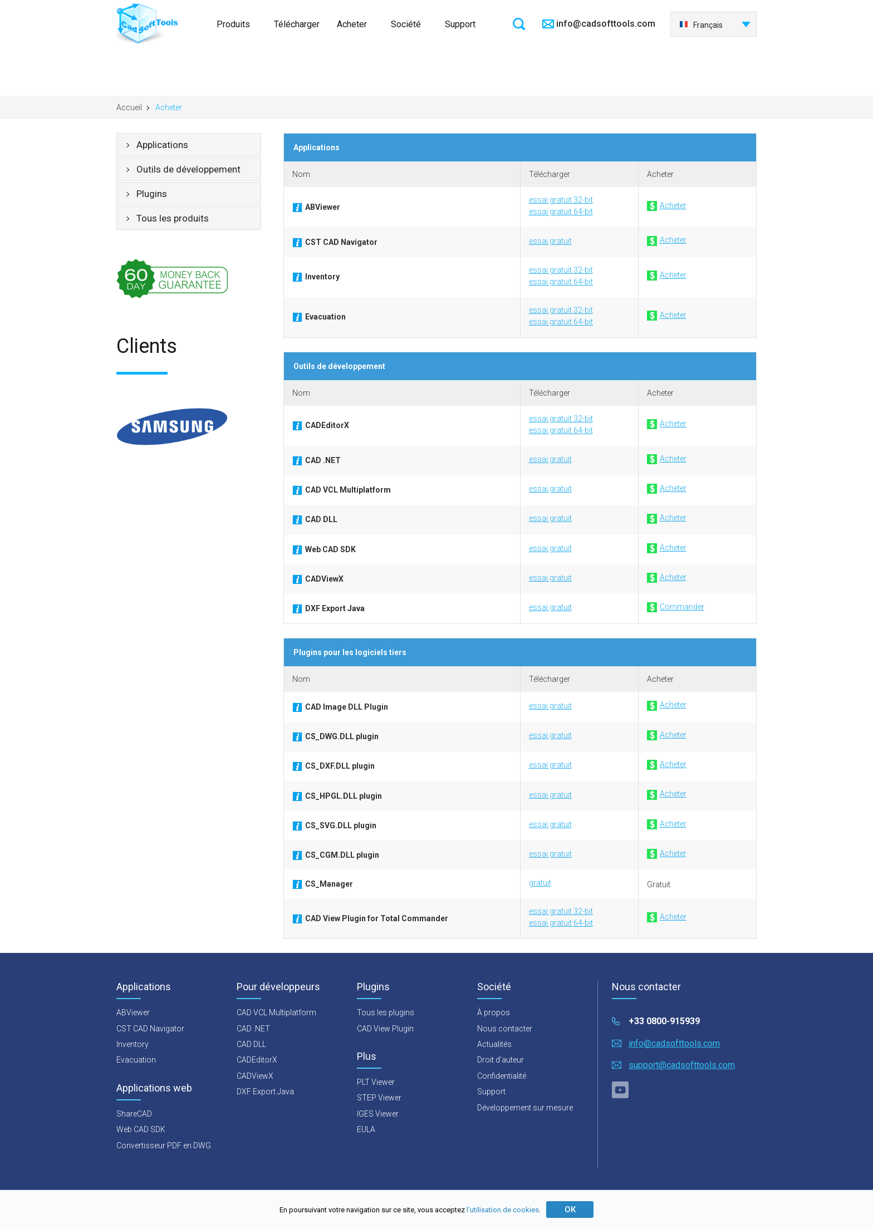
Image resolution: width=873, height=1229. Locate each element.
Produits (233, 24)
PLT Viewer (376, 1082)
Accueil (129, 107)
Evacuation (136, 1059)
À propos (493, 1012)
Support (460, 24)
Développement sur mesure (525, 1107)
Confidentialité (501, 1075)
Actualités (494, 1044)
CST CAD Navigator (150, 1028)
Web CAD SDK (140, 1129)
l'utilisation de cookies (503, 1210)
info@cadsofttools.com (605, 23)
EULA (366, 1129)
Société (406, 24)
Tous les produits (172, 218)
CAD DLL (251, 1044)
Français (701, 25)
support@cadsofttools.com (682, 1065)
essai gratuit (550, 241)
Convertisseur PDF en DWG (163, 1145)
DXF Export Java (265, 1091)
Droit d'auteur (500, 1059)
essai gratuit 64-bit (561, 211)
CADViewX (255, 1075)
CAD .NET (253, 1028)
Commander (675, 607)
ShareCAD (134, 1113)
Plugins (151, 193)
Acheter (352, 24)
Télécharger (297, 24)
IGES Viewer (378, 1113)
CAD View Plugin (385, 1028)
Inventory (132, 1044)
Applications (162, 144)
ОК (570, 1210)
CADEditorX (257, 1059)
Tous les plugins (385, 1012)
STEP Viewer (379, 1097)
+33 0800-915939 (664, 1021)
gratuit (540, 882)
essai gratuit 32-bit (561, 199)
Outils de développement (188, 169)
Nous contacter (504, 1028)
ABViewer (133, 1012)
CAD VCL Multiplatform (276, 1012)
